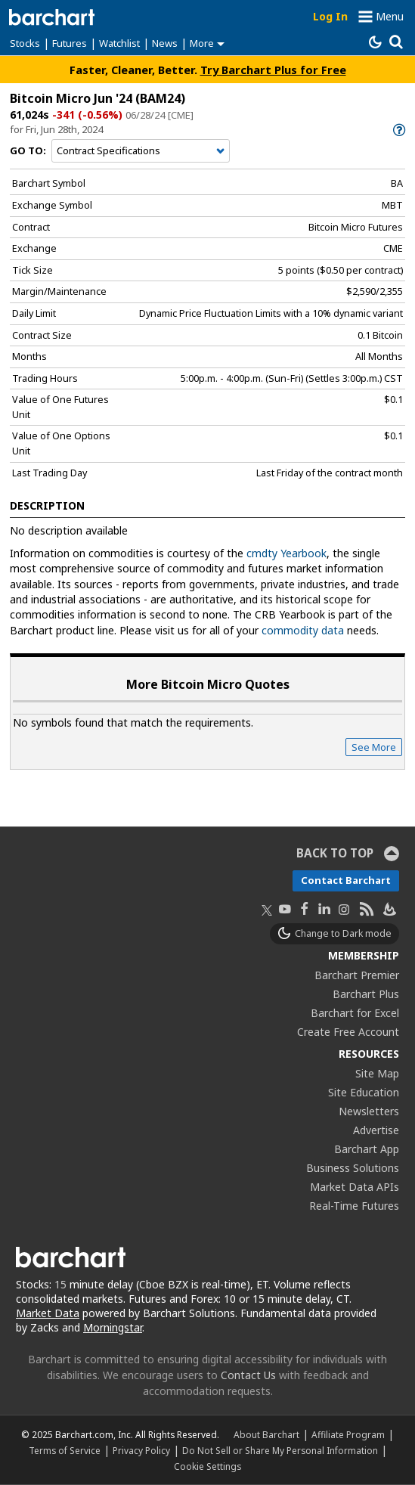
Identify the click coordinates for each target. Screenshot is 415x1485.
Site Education (363, 1092)
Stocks (25, 43)
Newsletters (369, 1111)
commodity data (303, 630)
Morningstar (112, 1327)
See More (374, 747)
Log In (330, 16)
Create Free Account (348, 1032)
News (165, 43)
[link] (398, 129)
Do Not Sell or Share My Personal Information (280, 1450)
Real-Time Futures (354, 1205)
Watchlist (119, 43)
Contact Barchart (346, 880)
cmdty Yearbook (286, 553)
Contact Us (248, 1375)
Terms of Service (65, 1450)
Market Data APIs (354, 1187)
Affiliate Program (348, 1434)
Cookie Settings (207, 1466)
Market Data (47, 1313)
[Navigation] (140, 151)
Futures (69, 43)
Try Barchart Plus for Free (273, 69)
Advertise (376, 1130)
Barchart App (366, 1149)
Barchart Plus (366, 994)
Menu (390, 16)
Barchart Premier (356, 975)
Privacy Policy (141, 1450)
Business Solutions (352, 1168)
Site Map (377, 1073)
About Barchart (266, 1434)
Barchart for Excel (355, 1013)
